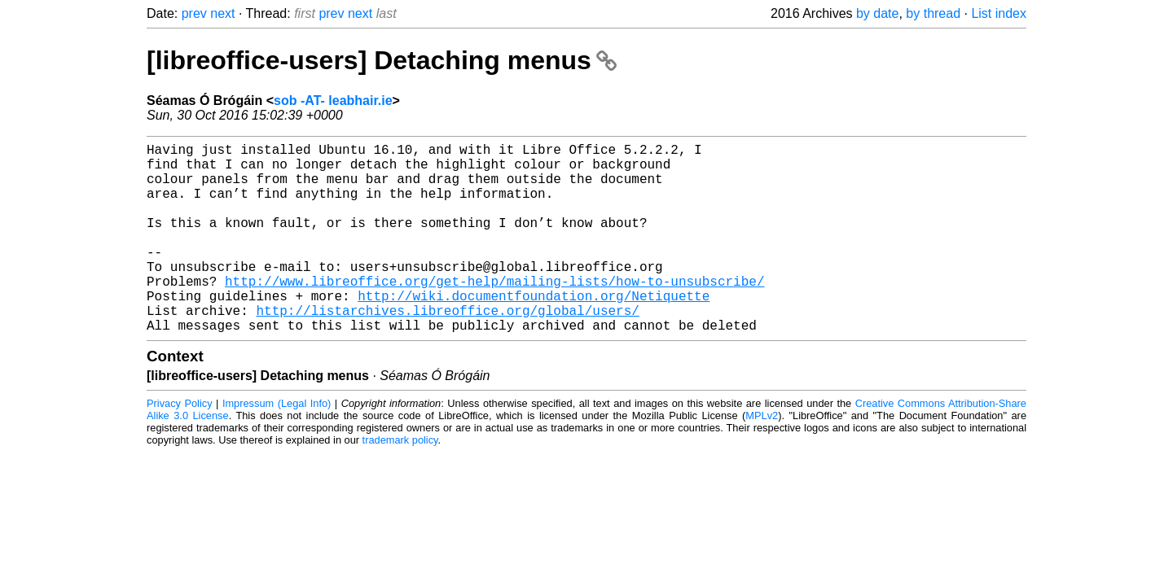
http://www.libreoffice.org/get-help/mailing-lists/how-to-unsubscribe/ (494, 313)
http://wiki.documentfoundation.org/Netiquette (534, 331)
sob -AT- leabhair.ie (333, 100)
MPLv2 (761, 458)
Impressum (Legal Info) (276, 446)
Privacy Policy (180, 446)
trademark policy (400, 482)
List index (998, 13)
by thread (933, 13)
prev (194, 13)
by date (877, 13)
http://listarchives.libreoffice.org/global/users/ (447, 349)
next (222, 13)
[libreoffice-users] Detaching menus (382, 60)
